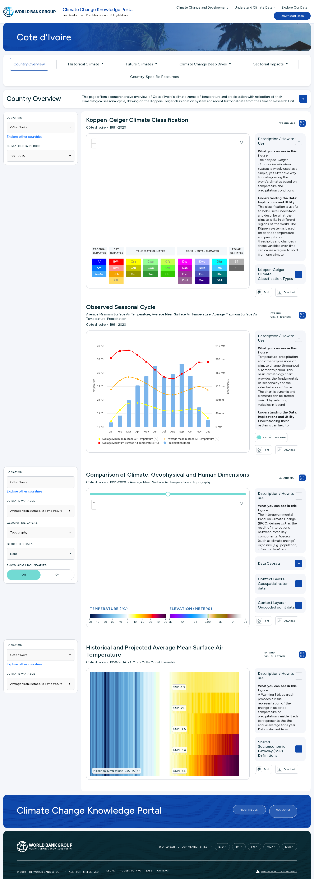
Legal (110, 863)
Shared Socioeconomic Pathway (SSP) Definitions (267, 734)
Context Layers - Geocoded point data (268, 590)
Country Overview (29, 64)
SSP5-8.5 (173, 762)
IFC (253, 838)
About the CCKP (249, 803)
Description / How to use (266, 486)
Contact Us (283, 803)
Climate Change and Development (202, 7)
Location (15, 117)
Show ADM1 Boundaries (27, 557)
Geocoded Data (20, 535)
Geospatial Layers (22, 514)
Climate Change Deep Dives (203, 64)
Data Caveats (256, 553)
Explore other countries (24, 137)
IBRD (220, 838)
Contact (163, 863)
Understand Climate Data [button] (253, 7)
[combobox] (40, 127)
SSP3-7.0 (173, 742)
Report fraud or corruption (276, 863)
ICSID (288, 838)
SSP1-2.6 (172, 700)
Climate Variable (21, 492)
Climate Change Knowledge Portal (98, 9)
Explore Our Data (294, 7)
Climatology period (24, 146)
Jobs (149, 863)
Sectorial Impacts (268, 64)
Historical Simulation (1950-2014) (116, 762)
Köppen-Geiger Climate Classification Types (265, 269)
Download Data (292, 16)
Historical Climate (83, 64)
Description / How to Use (266, 140)
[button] (273, 286)
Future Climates (139, 64)
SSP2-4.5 (173, 721)
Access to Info (130, 863)
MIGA (270, 838)
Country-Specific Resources (154, 76)
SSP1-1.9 (172, 679)
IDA (237, 838)
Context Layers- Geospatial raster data (268, 571)
